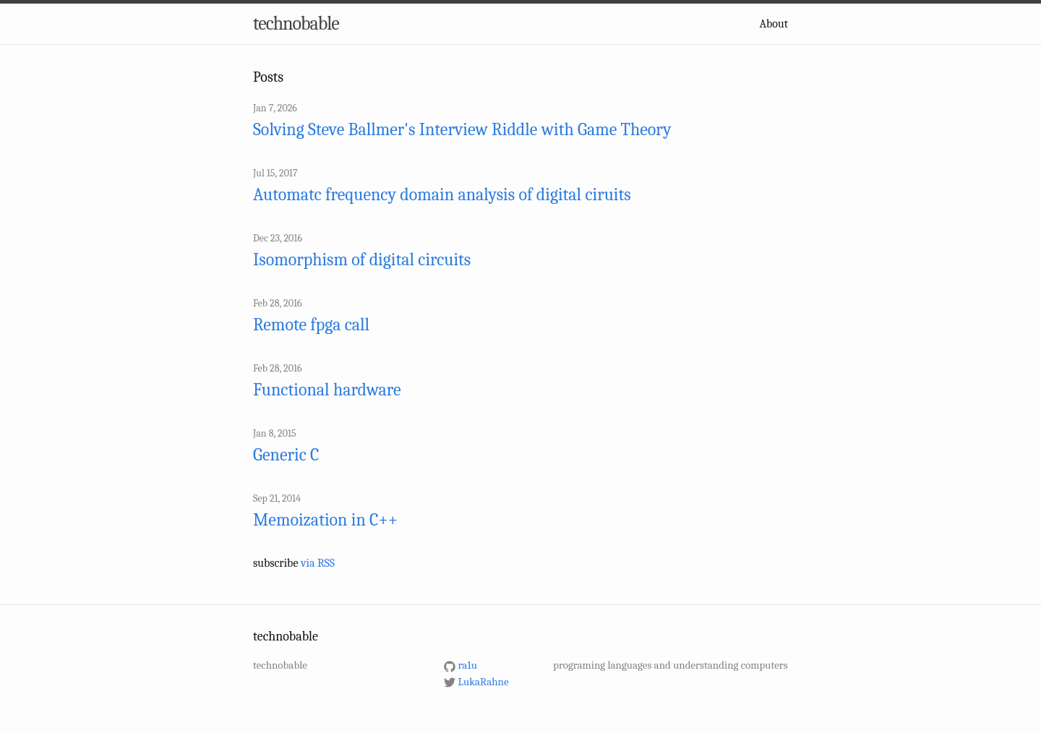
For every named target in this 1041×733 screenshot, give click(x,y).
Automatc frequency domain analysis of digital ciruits (442, 194)
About (774, 23)
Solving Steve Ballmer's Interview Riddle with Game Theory (462, 129)
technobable (296, 24)
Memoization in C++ (325, 520)
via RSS (318, 563)
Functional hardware (327, 390)
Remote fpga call (311, 324)
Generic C (286, 455)
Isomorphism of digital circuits (362, 259)
